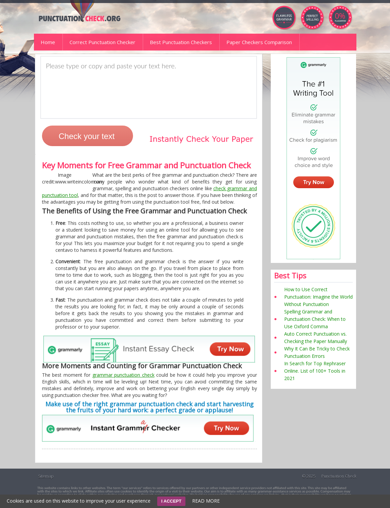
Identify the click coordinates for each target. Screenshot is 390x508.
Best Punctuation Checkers (181, 42)
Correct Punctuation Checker (102, 42)
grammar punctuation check (123, 375)
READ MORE (206, 501)
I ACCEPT (171, 501)
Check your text (87, 136)
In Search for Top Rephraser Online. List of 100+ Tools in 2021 (315, 370)
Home (48, 42)
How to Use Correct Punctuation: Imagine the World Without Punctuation (318, 296)
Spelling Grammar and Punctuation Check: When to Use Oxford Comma (315, 319)
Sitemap (46, 476)
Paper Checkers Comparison (259, 42)
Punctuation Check (338, 476)
